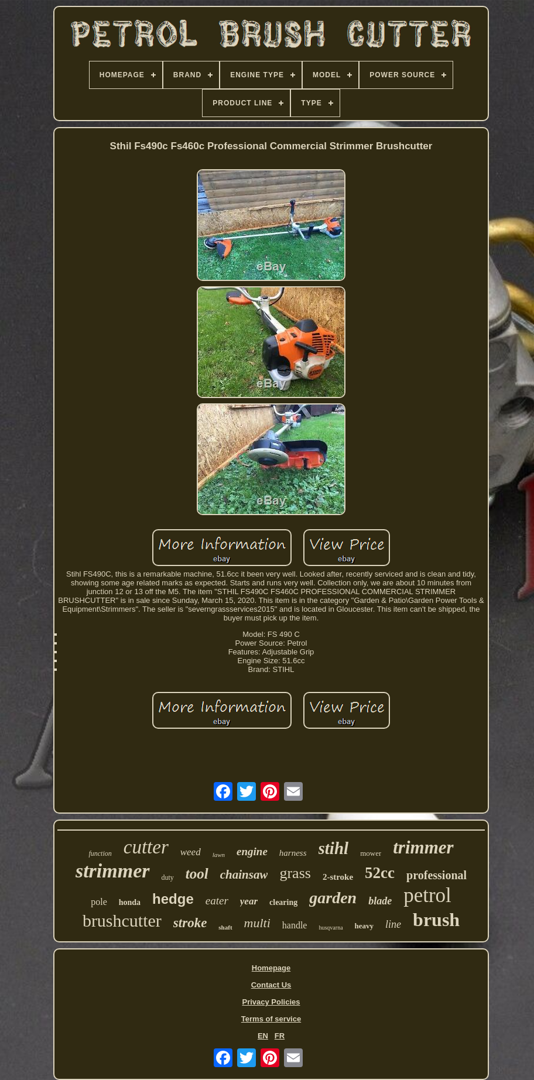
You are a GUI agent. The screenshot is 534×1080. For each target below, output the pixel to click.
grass (294, 873)
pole (99, 902)
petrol (427, 895)
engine (252, 851)
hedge (173, 899)
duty (168, 877)
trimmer (423, 847)
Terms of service (271, 1018)
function (99, 853)
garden (333, 898)
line (393, 924)
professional (436, 875)
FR (280, 1035)
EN (263, 1035)
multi (257, 923)
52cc (380, 873)
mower (370, 853)
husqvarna (331, 927)
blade (380, 901)
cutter (146, 847)
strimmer (113, 871)
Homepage (271, 968)
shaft (225, 927)
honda (130, 902)
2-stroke (338, 877)
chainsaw (244, 875)
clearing (283, 902)
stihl (334, 848)
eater (217, 900)
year (249, 901)
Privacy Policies (271, 1001)
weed (190, 852)
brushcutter (122, 920)
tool (197, 874)
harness (293, 853)
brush (436, 919)
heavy (364, 925)
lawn (219, 854)
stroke (190, 923)
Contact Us (271, 984)
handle (294, 925)
